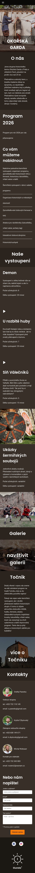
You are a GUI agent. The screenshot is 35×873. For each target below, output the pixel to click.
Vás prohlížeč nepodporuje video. (14, 308)
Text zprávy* (7, 813)
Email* (5, 797)
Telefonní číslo (7, 805)
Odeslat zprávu (17, 832)
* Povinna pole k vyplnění (11, 827)
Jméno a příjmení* (9, 789)
